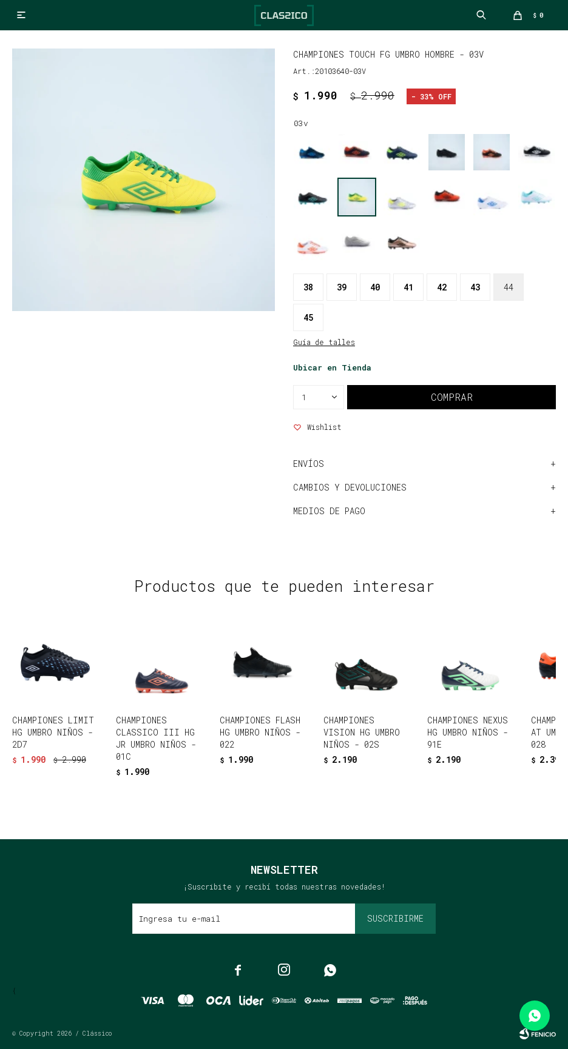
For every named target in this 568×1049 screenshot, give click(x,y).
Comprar (452, 396)
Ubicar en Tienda (332, 367)
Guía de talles (324, 342)
